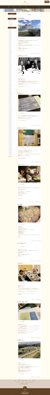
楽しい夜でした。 (10, 25)
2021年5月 (10, 85)
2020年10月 (10, 94)
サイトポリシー (23, 382)
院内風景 (26, 7)
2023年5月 (10, 59)
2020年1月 (10, 106)
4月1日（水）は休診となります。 (12, 20)
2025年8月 (10, 30)
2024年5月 (10, 43)
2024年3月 (10, 46)
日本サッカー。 (21, 93)
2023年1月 (10, 63)
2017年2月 (10, 152)
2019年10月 (10, 110)
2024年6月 (10, 42)
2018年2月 (10, 136)
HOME (15, 380)
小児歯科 (20, 7)
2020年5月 (10, 101)
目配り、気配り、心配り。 (23, 301)
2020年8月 (10, 97)
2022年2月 (10, 76)
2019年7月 (10, 114)
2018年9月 (10, 127)
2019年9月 (10, 111)
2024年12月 (10, 34)
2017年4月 (10, 149)
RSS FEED (10, 156)
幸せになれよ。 (10, 21)
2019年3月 (10, 119)
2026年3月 (10, 29)
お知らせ (27, 382)
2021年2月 (10, 89)
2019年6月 (10, 115)
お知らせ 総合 (10, 16)
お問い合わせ (31, 382)
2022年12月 (10, 64)
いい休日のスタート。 (23, 243)
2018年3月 (10, 135)
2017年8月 (10, 144)
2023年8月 (10, 55)
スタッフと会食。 (10, 24)
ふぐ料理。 (21, 204)
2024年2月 (10, 47)
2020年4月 (10, 102)
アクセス (32, 7)
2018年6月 (10, 131)
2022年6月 (10, 72)
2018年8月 (10, 128)
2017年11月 (10, 140)
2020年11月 (10, 93)
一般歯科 (13, 7)
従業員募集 (39, 7)
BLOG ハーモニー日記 (38, 53)
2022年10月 (10, 67)
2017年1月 (10, 153)
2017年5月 (10, 148)
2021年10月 (10, 81)
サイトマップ (18, 382)
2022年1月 (10, 77)
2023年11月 (10, 51)
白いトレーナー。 (22, 164)
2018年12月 (10, 123)
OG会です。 (21, 263)
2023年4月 (10, 60)
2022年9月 (10, 68)
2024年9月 (10, 38)
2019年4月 (10, 118)
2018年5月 (10, 132)
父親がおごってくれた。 (23, 55)
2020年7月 (10, 98)
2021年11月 (10, 80)
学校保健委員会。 (22, 18)
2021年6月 (10, 84)
